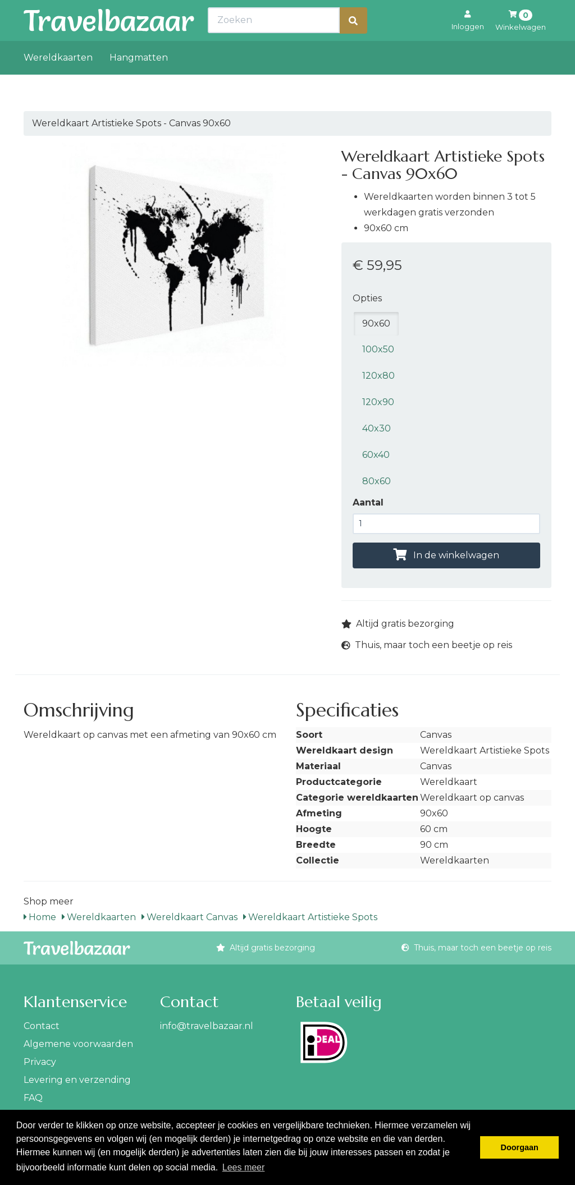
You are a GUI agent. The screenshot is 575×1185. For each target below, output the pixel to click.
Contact (42, 1026)
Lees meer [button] (243, 1167)
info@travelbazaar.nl (206, 1026)
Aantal (368, 502)
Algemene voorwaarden (78, 1044)
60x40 (376, 454)
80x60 (376, 481)
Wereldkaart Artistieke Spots (310, 917)
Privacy (40, 1062)
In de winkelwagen (446, 555)
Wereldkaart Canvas (190, 917)
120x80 (378, 375)
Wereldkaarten (58, 82)
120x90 (378, 402)
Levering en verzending (77, 1079)
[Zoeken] (353, 45)
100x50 (378, 349)
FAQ (33, 1097)
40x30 (376, 428)
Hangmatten (138, 82)
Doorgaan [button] (520, 1147)
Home (40, 917)
